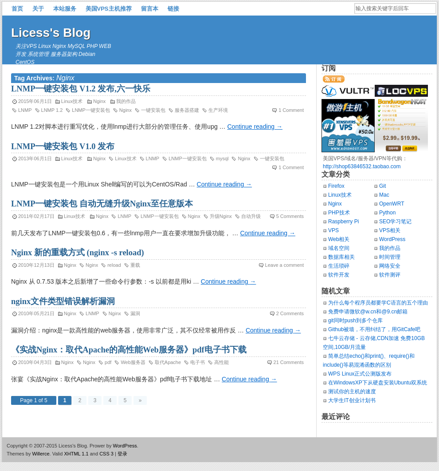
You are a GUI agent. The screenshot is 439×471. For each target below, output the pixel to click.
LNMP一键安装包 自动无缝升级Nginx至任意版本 (102, 203)
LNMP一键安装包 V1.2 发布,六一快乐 (80, 88)
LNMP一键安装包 (91, 110)
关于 (38, 8)
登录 (122, 453)
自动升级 (251, 216)
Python (387, 213)
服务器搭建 (187, 110)
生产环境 (218, 110)
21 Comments (289, 362)
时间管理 (389, 257)
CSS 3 (106, 453)
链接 (173, 8)
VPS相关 (389, 230)
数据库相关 (341, 257)
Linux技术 (71, 101)
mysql (222, 158)
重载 (135, 265)
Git (382, 186)
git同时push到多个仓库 (355, 320)
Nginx (99, 101)
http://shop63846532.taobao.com (361, 166)
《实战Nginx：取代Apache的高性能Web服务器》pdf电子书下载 (129, 349)
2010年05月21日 (36, 313)
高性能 (221, 362)
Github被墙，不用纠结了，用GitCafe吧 (374, 329)
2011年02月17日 (36, 216)
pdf (108, 362)
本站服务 (64, 8)
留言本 (149, 8)
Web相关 (338, 239)
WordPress (392, 239)
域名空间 (338, 248)
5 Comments (290, 216)
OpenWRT (391, 204)
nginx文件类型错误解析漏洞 (63, 301)
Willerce (40, 453)
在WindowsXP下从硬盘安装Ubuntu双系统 (377, 383)
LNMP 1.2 (52, 110)
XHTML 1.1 (76, 453)
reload (114, 265)
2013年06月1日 (35, 158)
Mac (384, 195)
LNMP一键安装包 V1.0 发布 (62, 146)
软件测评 (389, 275)
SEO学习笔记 (395, 221)
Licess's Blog (50, 33)
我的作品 (126, 101)
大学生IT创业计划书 (352, 400)
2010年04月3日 (35, 362)
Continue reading (254, 126)
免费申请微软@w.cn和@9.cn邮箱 (368, 312)
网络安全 (389, 266)
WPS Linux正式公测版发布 (360, 374)
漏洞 (135, 313)
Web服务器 (133, 362)
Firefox (336, 186)
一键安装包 (153, 110)
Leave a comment (284, 265)
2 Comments (290, 313)
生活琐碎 (338, 266)
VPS (333, 230)
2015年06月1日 (35, 101)
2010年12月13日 (36, 265)
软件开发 (338, 275)
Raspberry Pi (343, 221)
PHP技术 (339, 213)
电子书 (197, 362)
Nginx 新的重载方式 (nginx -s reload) (77, 252)
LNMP (25, 110)
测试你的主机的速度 (352, 391)
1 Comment (291, 110)
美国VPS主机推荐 (109, 8)
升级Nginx (221, 216)
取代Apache (168, 362)
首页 (17, 8)
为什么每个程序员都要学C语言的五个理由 (378, 303)
